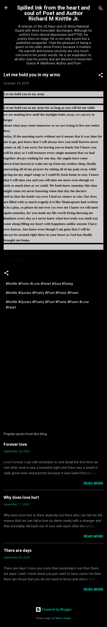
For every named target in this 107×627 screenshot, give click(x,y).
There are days (18, 550)
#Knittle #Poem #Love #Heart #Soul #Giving (39, 284)
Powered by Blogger (54, 609)
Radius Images (63, 618)
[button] (100, 75)
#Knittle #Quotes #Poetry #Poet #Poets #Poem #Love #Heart (47, 304)
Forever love (15, 444)
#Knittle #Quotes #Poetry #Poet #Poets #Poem (42, 293)
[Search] (100, 9)
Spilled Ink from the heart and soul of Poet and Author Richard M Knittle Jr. (53, 13)
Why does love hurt (21, 497)
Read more (93, 483)
